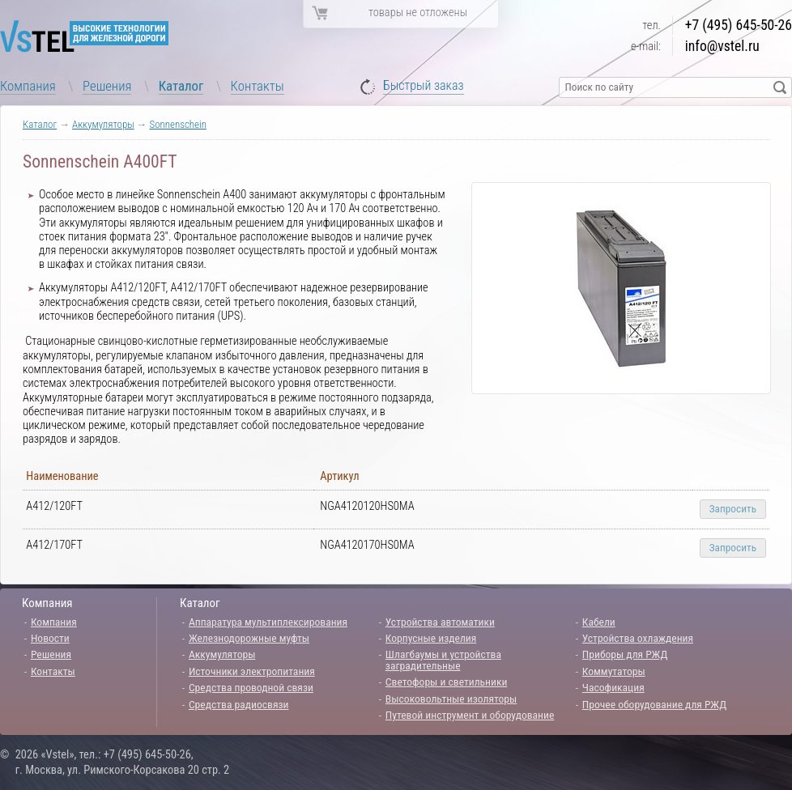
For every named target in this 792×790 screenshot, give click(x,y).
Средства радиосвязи (239, 704)
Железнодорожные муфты (249, 637)
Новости (50, 637)
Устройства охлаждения (637, 637)
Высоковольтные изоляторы (451, 698)
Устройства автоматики (440, 621)
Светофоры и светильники (446, 681)
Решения (107, 86)
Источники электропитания (252, 671)
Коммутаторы (613, 671)
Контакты (257, 86)
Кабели (598, 621)
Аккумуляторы (103, 124)
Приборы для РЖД (625, 654)
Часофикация (613, 687)
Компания (28, 86)
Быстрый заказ (423, 86)
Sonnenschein (178, 124)
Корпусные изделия (430, 637)
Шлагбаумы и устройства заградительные (443, 660)
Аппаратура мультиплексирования (268, 621)
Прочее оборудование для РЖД (654, 704)
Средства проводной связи (251, 687)
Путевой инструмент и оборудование (469, 714)
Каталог (181, 86)
